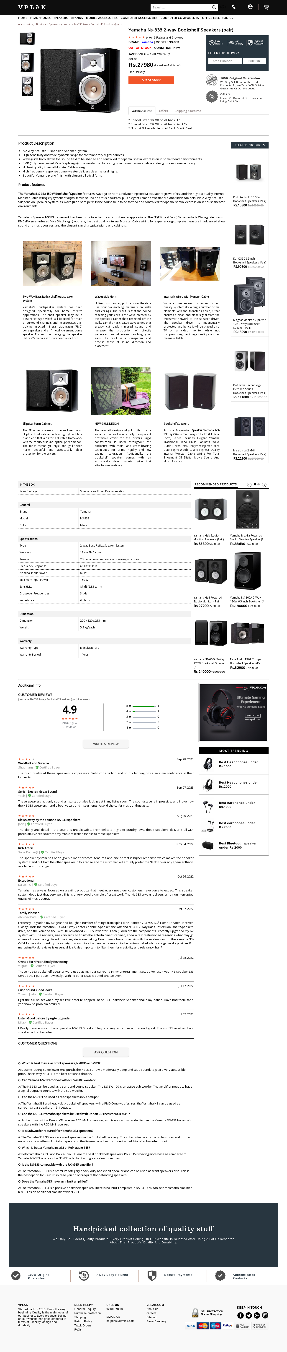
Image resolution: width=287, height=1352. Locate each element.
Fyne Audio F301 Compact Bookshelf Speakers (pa (247, 641)
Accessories (25, 24)
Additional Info (142, 111)
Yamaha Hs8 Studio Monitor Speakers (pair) (211, 517)
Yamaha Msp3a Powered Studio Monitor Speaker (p (247, 517)
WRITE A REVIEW (106, 744)
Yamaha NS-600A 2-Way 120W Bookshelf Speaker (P (211, 643)
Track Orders (83, 1325)
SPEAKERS (61, 18)
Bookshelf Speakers (48, 24)
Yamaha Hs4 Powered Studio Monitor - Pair (211, 579)
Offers (244, 97)
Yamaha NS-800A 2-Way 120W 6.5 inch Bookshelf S (247, 579)
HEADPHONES (40, 18)
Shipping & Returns (188, 111)
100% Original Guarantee (244, 83)
